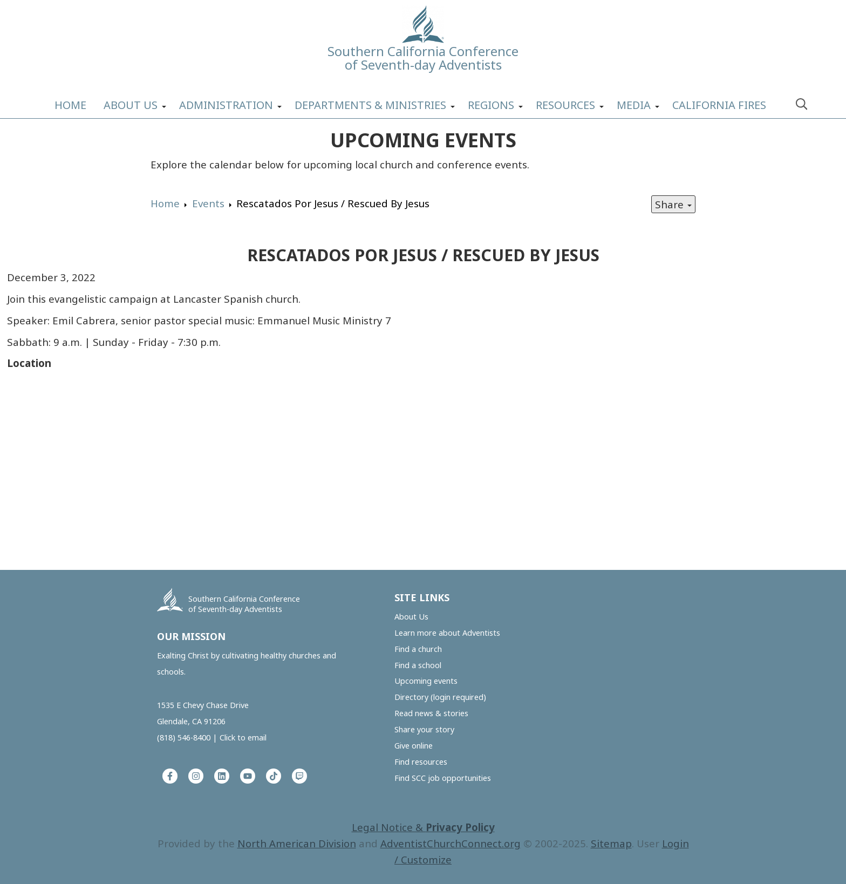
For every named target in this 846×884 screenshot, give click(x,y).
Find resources (420, 762)
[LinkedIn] (222, 776)
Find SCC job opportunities (442, 778)
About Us (131, 105)
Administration (226, 105)
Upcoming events (426, 681)
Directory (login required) (440, 697)
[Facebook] (170, 776)
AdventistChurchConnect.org (450, 843)
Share (673, 204)
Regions (491, 105)
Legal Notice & (423, 827)
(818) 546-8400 (183, 737)
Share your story (424, 729)
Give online (413, 745)
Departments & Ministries (370, 105)
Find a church (418, 649)
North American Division (296, 843)
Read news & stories (431, 713)
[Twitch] (299, 776)
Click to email (243, 737)
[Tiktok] (273, 776)
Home (70, 105)
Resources (565, 105)
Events (208, 203)
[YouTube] (248, 776)
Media (634, 105)
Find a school (417, 665)
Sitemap (611, 843)
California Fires (719, 105)
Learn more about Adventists (447, 633)
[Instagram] (196, 776)
